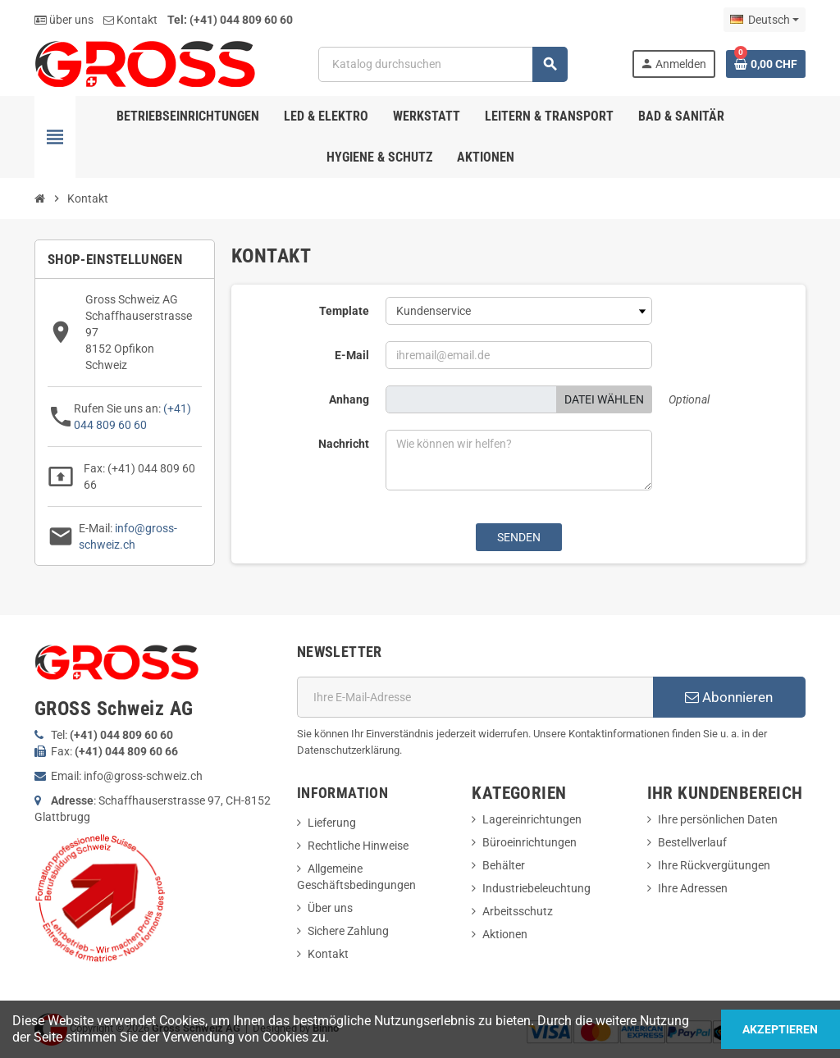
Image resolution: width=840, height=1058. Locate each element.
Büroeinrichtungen (529, 842)
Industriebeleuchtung (536, 888)
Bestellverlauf (692, 842)
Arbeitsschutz (517, 911)
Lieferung (332, 822)
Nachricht (343, 443)
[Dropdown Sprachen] (765, 19)
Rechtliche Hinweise (358, 845)
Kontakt (130, 19)
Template (344, 310)
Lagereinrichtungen (532, 819)
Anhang (349, 399)
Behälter (503, 865)
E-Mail (352, 355)
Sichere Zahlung (348, 930)
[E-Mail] (475, 697)
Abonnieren (729, 697)
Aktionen (504, 934)
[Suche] (442, 64)
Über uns (330, 907)
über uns (64, 19)
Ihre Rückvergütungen (714, 865)
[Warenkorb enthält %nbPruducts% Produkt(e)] (766, 64)
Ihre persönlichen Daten (718, 819)
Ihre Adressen (693, 888)
